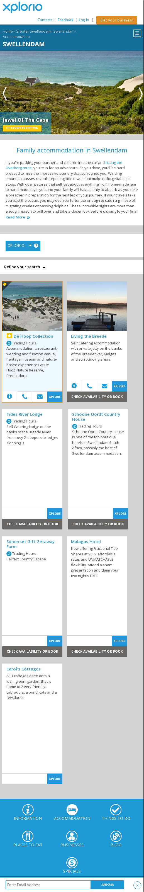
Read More (15, 217)
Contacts (45, 20)
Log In (84, 20)
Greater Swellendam (33, 31)
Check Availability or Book (97, 396)
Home (8, 31)
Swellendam (63, 31)
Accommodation (16, 36)
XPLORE (55, 397)
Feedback (66, 20)
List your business (117, 20)
